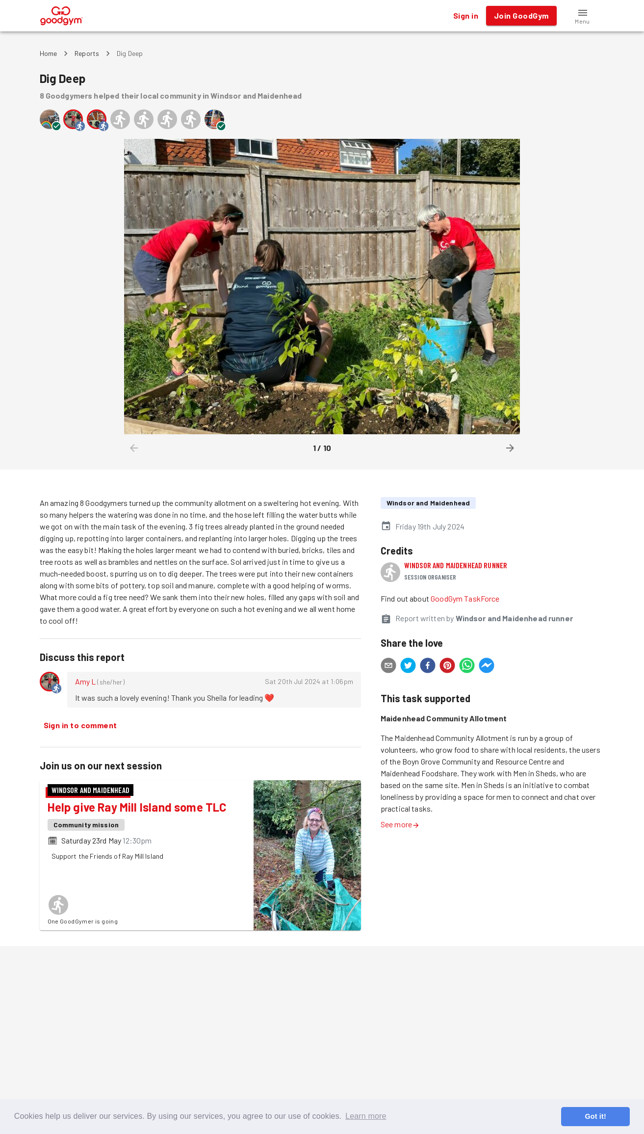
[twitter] (408, 667)
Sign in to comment (80, 725)
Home (48, 53)
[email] (388, 667)
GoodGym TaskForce (465, 598)
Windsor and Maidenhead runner (455, 565)
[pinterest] (447, 667)
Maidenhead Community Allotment (444, 718)
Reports (87, 53)
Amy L (85, 681)
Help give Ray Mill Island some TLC (137, 807)
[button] (583, 15)
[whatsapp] (467, 667)
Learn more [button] (365, 1116)
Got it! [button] (595, 1116)
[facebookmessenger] (486, 667)
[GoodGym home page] (61, 14)
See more (400, 824)
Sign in (465, 16)
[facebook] (428, 667)
